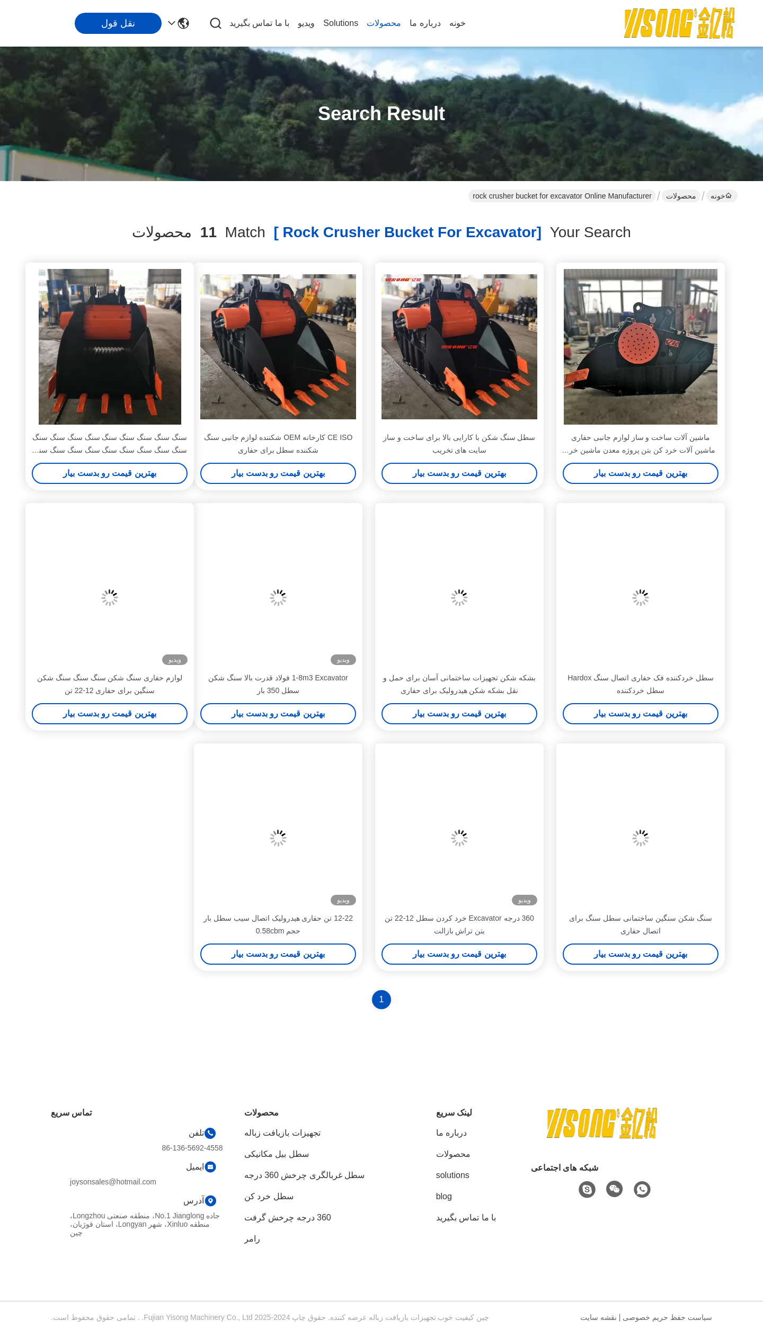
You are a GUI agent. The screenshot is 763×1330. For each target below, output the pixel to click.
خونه (457, 23)
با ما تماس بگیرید (259, 23)
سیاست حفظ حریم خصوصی (667, 1317)
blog (444, 1196)
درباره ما (425, 23)
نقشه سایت (598, 1317)
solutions (340, 23)
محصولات (384, 23)
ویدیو (306, 23)
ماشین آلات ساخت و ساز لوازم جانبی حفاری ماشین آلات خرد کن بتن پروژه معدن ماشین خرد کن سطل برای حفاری (640, 450)
